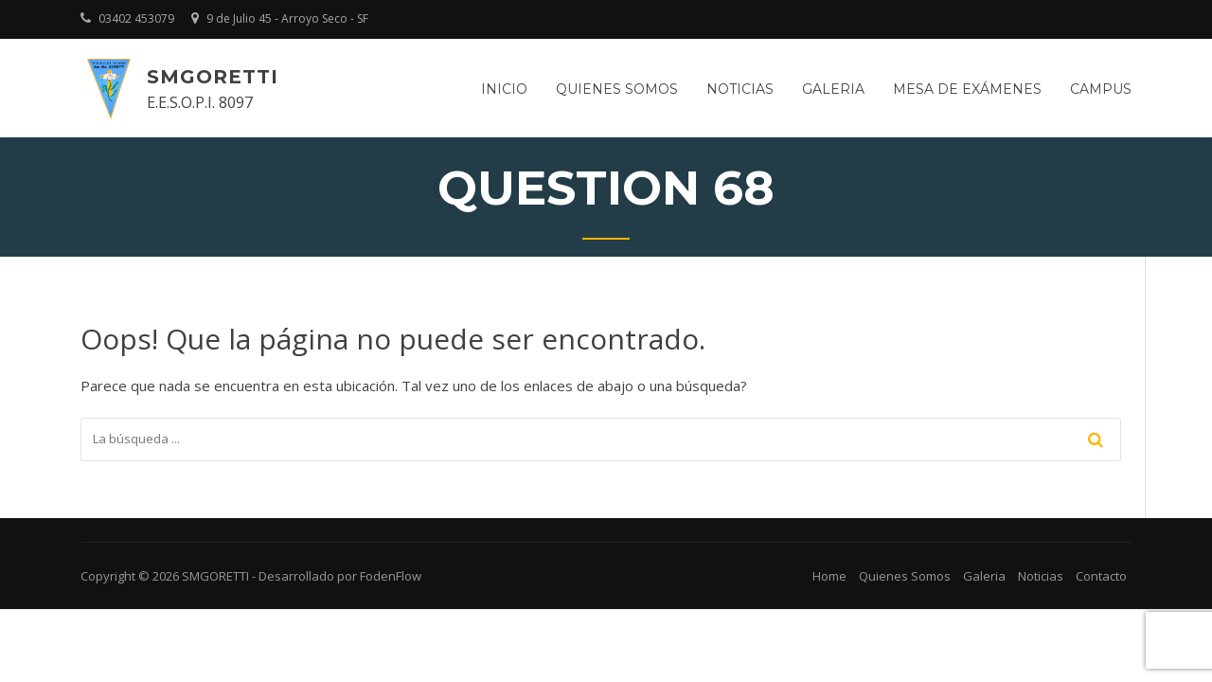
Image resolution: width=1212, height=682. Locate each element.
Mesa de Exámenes (967, 89)
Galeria (833, 89)
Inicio (504, 89)
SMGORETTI (212, 76)
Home (829, 575)
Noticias (740, 89)
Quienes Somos (905, 575)
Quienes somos (617, 89)
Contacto (1101, 575)
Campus (1101, 89)
